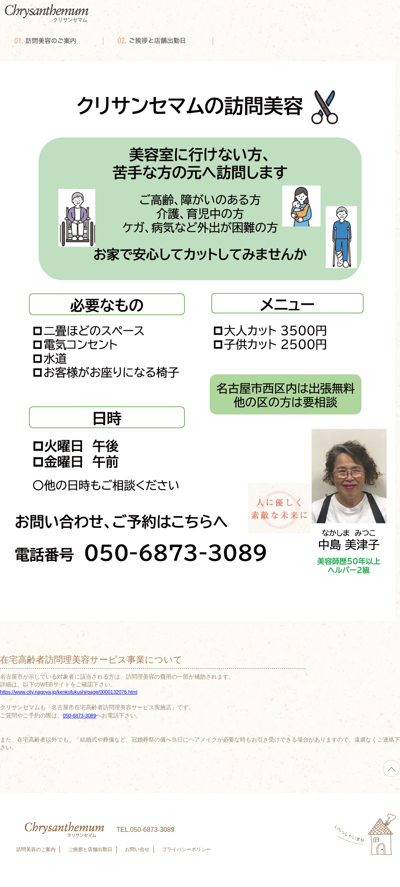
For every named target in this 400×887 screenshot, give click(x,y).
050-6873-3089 (79, 716)
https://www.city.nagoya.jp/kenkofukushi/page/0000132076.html (69, 692)
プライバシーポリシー (186, 849)
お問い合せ (137, 849)
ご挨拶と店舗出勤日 (90, 849)
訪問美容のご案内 (36, 849)
